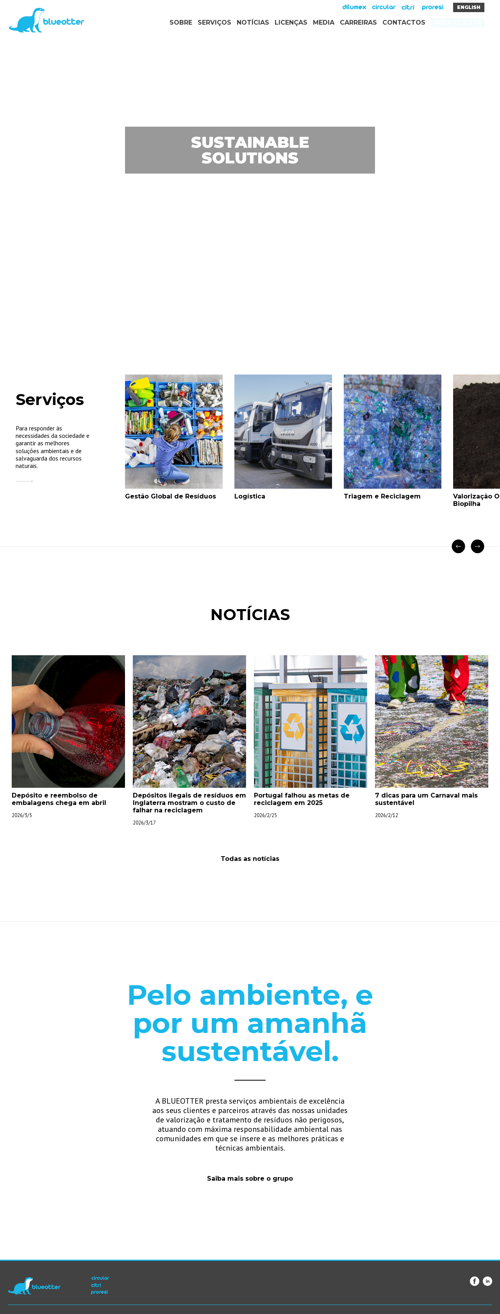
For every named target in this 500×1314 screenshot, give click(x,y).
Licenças (291, 22)
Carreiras (358, 22)
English (468, 7)
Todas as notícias (250, 858)
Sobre (181, 22)
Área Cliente (457, 22)
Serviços (214, 22)
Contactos (403, 22)
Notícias (253, 22)
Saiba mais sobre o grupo (250, 1178)
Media (323, 22)
